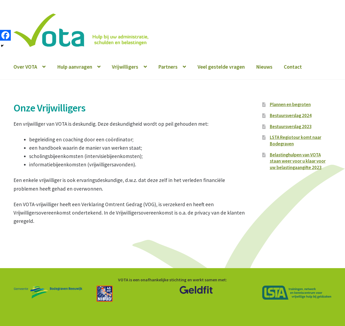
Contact (293, 67)
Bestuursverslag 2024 (291, 115)
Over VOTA (25, 67)
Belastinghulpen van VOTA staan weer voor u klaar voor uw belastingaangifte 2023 (298, 161)
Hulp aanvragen (74, 67)
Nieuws (264, 67)
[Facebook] (5, 35)
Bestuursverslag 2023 (291, 126)
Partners (168, 67)
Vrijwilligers (125, 67)
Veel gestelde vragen (221, 67)
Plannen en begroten (290, 104)
